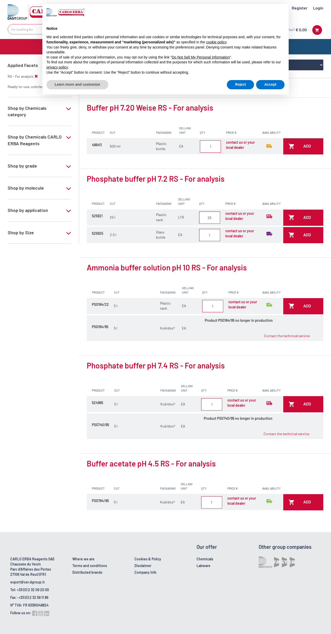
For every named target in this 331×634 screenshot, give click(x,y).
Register (299, 7)
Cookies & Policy (147, 559)
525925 (97, 233)
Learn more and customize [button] (77, 84)
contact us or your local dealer (240, 145)
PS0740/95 (100, 425)
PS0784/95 (100, 501)
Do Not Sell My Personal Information (201, 57)
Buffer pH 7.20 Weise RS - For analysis (150, 107)
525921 (97, 216)
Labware (203, 565)
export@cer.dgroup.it (27, 582)
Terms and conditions (89, 565)
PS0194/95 (100, 327)
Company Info (145, 572)
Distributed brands (87, 572)
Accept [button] (270, 84)
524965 (97, 403)
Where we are (83, 559)
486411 (97, 145)
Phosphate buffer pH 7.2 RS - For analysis (156, 178)
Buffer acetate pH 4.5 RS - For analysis (151, 463)
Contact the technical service (287, 336)
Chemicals (205, 559)
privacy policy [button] (57, 67)
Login (318, 7)
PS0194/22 (100, 304)
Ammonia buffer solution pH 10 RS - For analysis (167, 267)
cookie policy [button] (216, 42)
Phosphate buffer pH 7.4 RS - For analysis (156, 365)
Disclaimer (142, 565)
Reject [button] (240, 84)
